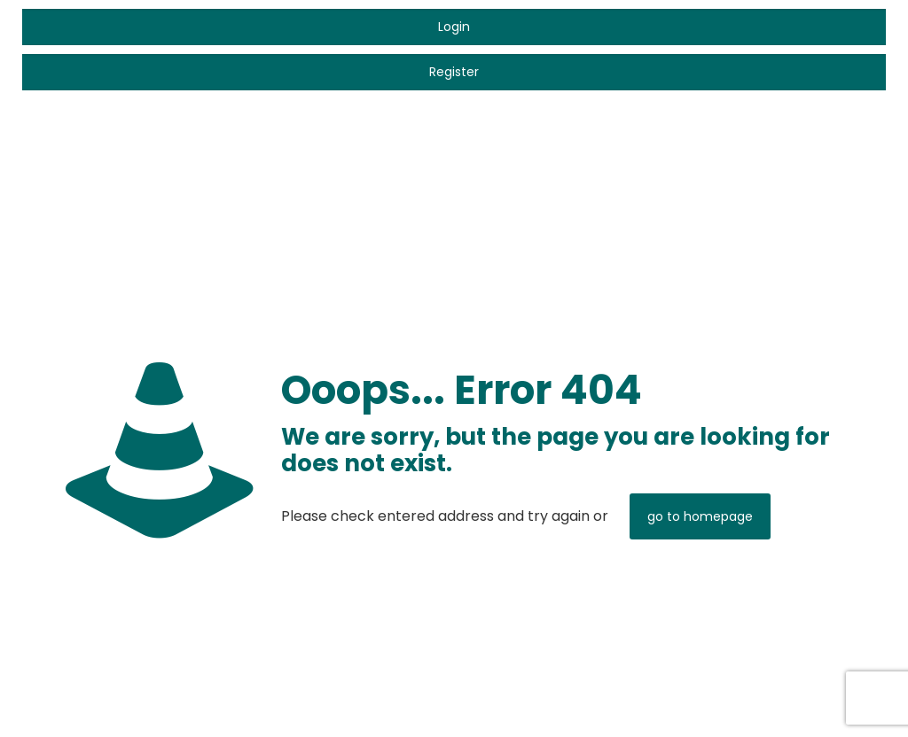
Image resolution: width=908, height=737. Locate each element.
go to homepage (700, 516)
